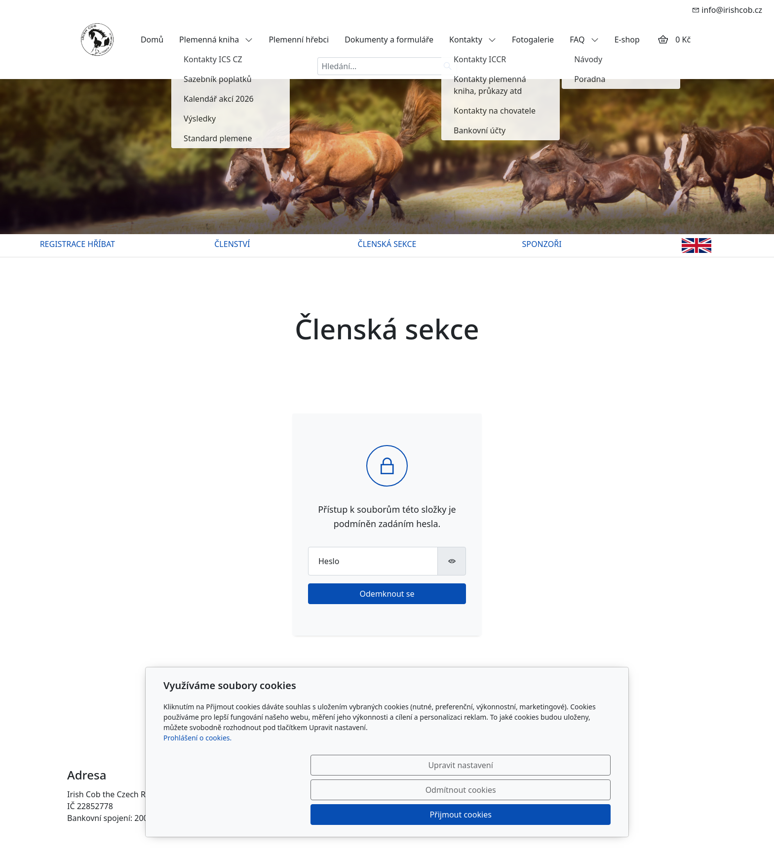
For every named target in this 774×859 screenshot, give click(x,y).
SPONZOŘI (542, 244)
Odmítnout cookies (464, 814)
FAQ (584, 39)
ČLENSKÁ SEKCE (387, 244)
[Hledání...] (378, 66)
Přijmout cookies (563, 814)
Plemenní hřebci (299, 39)
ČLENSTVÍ (232, 244)
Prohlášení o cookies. (197, 787)
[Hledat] (448, 66)
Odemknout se (387, 593)
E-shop (627, 39)
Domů (152, 39)
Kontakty (472, 39)
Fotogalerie (533, 39)
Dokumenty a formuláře (389, 39)
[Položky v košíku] (663, 39)
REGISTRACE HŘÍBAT (77, 244)
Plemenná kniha (216, 39)
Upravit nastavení (365, 814)
